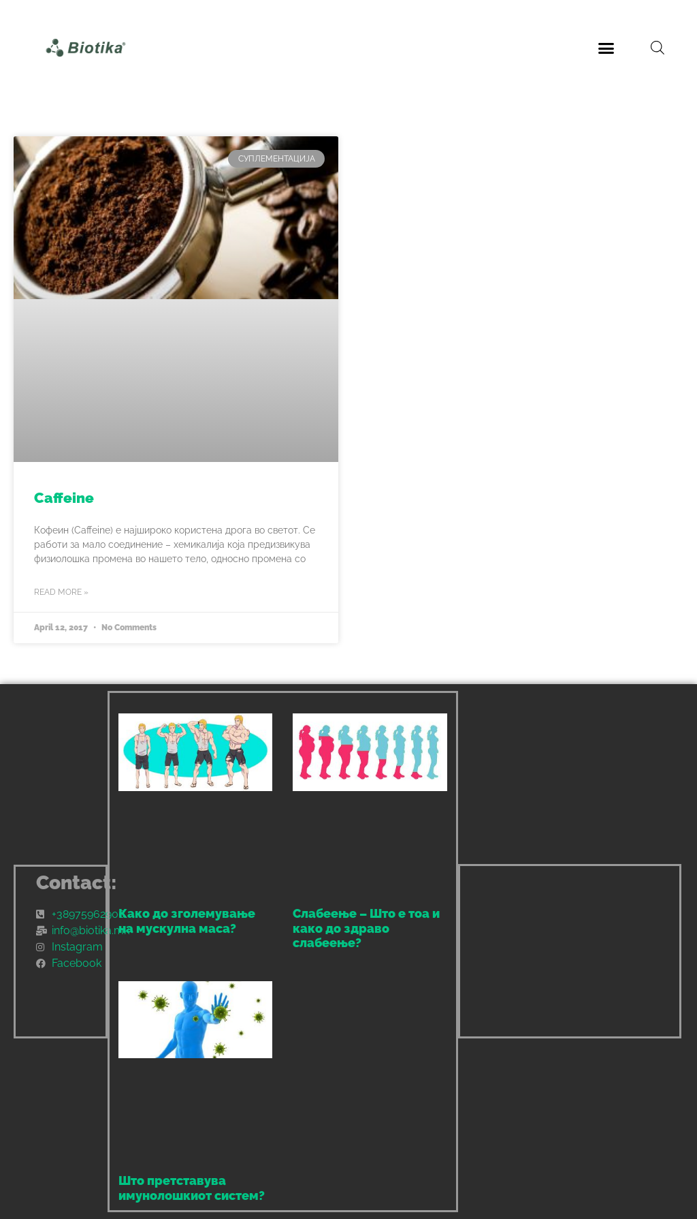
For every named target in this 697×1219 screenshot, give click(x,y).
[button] (606, 48)
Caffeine (64, 497)
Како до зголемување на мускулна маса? (186, 921)
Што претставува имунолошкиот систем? (191, 1188)
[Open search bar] (657, 48)
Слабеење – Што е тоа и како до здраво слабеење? (366, 928)
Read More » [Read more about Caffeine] (61, 592)
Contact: (76, 882)
